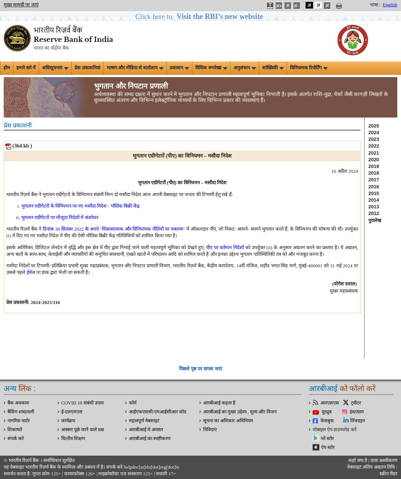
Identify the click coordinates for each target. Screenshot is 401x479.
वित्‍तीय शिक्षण (73, 438)
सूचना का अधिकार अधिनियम (228, 420)
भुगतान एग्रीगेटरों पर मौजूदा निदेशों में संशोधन (59, 217)
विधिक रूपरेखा (211, 67)
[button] (201, 16)
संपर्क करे (15, 438)
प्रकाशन (179, 67)
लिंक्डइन (357, 420)
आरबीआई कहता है (219, 403)
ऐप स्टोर (328, 447)
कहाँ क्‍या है (358, 460)
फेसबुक (327, 420)
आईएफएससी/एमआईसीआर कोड (157, 411)
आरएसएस (329, 403)
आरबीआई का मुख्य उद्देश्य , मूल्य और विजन (240, 411)
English (390, 4)
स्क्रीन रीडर (388, 473)
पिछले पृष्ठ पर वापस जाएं (200, 368)
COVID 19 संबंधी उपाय (82, 403)
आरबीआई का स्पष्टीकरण (149, 438)
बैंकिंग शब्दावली (20, 411)
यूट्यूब (327, 411)
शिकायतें (14, 429)
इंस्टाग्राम (357, 411)
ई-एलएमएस (71, 411)
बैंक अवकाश (18, 403)
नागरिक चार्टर (18, 420)
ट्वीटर (356, 403)
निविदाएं (210, 429)
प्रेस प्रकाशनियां (87, 67)
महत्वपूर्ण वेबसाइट (144, 420)
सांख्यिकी (273, 67)
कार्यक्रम (68, 420)
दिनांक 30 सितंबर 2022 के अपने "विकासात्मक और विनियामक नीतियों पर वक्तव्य (113, 229)
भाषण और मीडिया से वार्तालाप (135, 67)
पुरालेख (374, 220)
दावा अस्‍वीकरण (384, 460)
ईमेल (31, 272)
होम (6, 67)
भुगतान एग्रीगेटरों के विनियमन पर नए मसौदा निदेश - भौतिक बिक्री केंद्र (80, 206)
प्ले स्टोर (327, 438)
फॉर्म (133, 403)
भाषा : (375, 4)
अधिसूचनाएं (55, 67)
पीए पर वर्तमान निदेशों (225, 247)
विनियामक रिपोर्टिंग (308, 67)
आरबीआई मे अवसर (146, 429)
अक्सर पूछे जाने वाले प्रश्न (82, 429)
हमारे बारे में (26, 67)
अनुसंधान (245, 67)
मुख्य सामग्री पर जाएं (21, 4)
